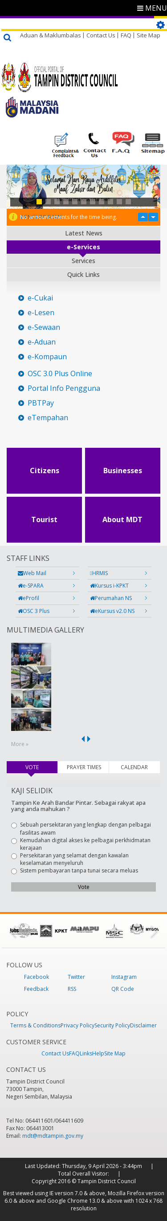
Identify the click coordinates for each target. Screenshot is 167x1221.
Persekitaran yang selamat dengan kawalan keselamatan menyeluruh (70, 859)
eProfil (28, 598)
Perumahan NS (111, 598)
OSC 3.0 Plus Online (60, 373)
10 (119, 201)
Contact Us (100, 35)
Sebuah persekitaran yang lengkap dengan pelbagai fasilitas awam (81, 828)
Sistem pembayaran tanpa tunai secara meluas (74, 870)
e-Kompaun (47, 356)
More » (20, 744)
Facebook (36, 977)
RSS (72, 989)
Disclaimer (143, 1025)
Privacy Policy (77, 1025)
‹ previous (81, 739)
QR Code (122, 989)
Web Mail (32, 573)
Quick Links (83, 274)
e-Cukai (40, 298)
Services (83, 260)
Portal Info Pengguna (64, 388)
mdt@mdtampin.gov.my (52, 1136)
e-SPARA (31, 585)
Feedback (36, 989)
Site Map (148, 35)
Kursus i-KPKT (109, 585)
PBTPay (41, 403)
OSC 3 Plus (33, 611)
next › (90, 739)
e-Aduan (42, 342)
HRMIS (98, 573)
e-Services (83, 247)
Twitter (76, 977)
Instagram (124, 977)
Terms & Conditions (35, 1025)
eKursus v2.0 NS (112, 611)
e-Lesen (41, 312)
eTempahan (48, 417)
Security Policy (112, 1025)
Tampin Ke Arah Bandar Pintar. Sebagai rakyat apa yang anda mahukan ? (78, 806)
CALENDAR (134, 767)
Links (86, 1053)
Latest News (83, 233)
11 (128, 201)
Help (98, 1053)
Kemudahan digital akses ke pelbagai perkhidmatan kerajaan (81, 844)
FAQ (126, 35)
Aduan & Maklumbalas (50, 35)
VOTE (41, 767)
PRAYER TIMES (84, 767)
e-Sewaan (44, 327)
